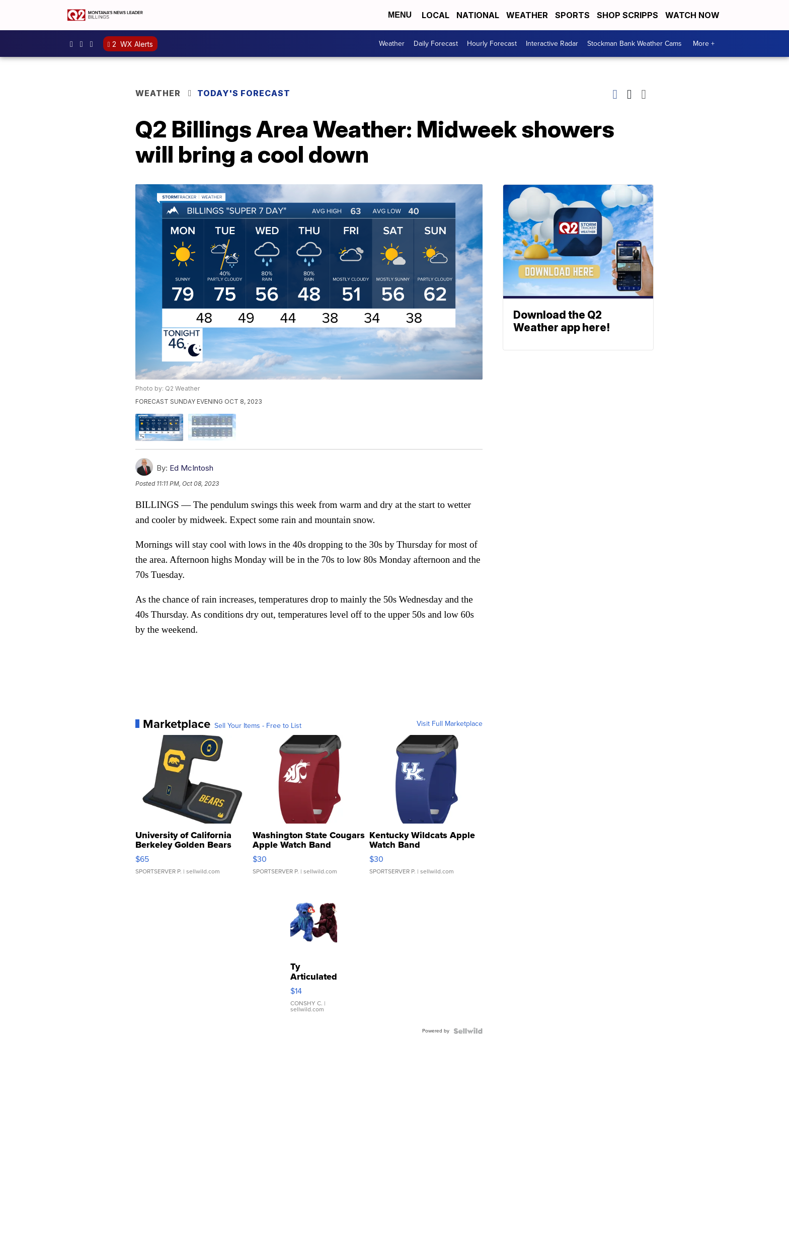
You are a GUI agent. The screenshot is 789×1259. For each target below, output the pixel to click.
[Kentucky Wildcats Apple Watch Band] (426, 810)
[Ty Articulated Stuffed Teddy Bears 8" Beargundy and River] (313, 953)
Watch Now (693, 15)
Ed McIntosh (191, 468)
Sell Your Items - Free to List (257, 725)
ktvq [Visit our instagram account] (84, 44)
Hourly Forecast (492, 43)
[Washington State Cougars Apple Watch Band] (309, 810)
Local (435, 15)
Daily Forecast (436, 43)
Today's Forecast (243, 93)
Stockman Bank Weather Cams (634, 43)
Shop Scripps (627, 15)
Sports (572, 15)
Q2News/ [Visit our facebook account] (74, 44)
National (477, 15)
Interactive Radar (552, 43)
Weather (527, 15)
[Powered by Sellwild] (468, 1030)
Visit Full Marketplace (450, 723)
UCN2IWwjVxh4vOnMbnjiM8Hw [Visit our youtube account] (94, 44)
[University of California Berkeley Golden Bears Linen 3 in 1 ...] (192, 810)
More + (704, 43)
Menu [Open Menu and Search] (400, 15)
